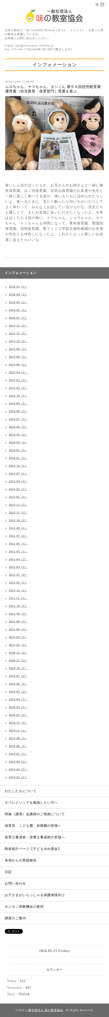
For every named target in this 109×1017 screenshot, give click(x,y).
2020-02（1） (18, 715)
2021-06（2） (18, 629)
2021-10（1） (18, 606)
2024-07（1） (18, 419)
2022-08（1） (18, 528)
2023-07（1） (18, 473)
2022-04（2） (18, 559)
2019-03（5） (18, 769)
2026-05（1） (18, 286)
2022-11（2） (18, 512)
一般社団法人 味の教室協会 (44, 1010)
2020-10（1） (18, 668)
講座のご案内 (15, 918)
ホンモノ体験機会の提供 (24, 906)
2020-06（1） (18, 683)
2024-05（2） (18, 434)
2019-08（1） (18, 738)
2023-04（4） (18, 481)
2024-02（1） (18, 450)
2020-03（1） (18, 707)
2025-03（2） (18, 380)
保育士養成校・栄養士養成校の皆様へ (35, 837)
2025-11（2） (18, 333)
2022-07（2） (18, 536)
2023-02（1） (18, 489)
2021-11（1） (18, 598)
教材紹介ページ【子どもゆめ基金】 (33, 849)
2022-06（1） (18, 543)
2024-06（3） (18, 427)
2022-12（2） (18, 504)
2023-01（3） (18, 497)
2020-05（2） (18, 691)
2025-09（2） (18, 349)
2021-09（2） (18, 613)
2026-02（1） (18, 310)
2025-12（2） (18, 325)
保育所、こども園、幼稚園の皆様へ (33, 826)
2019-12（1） (18, 722)
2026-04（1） (18, 294)
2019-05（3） (18, 754)
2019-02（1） (18, 777)
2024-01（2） (18, 458)
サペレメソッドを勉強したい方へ (31, 802)
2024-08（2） (18, 411)
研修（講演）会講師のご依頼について (35, 814)
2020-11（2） (18, 660)
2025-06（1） (18, 364)
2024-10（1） (18, 395)
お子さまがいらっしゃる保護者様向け (35, 895)
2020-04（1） (18, 699)
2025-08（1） (18, 356)
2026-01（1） (18, 317)
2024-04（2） (18, 442)
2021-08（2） (18, 621)
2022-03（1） (18, 567)
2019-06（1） (18, 746)
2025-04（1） (18, 372)
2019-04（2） (18, 761)
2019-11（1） (18, 730)
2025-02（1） (18, 388)
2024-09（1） (18, 403)
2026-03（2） (18, 302)
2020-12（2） (18, 652)
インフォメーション (21, 273)
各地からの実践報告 (21, 860)
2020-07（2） (18, 676)
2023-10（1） (18, 465)
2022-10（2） (18, 520)
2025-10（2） (18, 341)
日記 (8, 872)
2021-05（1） (18, 637)
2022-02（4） (18, 574)
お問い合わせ (15, 883)
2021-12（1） (18, 590)
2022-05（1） (18, 551)
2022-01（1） (18, 582)
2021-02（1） (18, 645)
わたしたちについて (21, 791)
